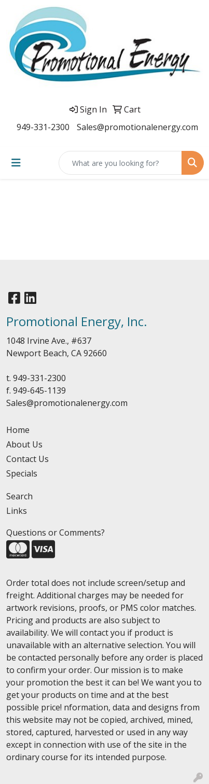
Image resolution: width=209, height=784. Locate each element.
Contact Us (27, 459)
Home (18, 430)
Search (19, 496)
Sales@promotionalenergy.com (137, 127)
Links (16, 510)
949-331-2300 (43, 127)
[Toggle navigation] (16, 163)
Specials (21, 473)
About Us (24, 444)
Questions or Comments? (55, 532)
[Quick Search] (120, 163)
